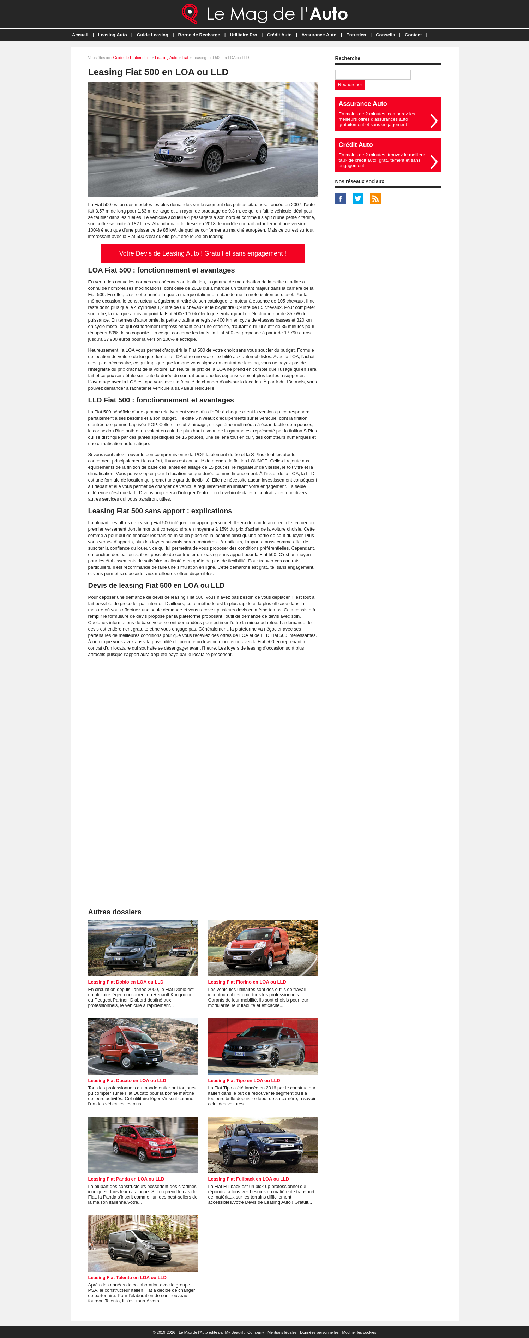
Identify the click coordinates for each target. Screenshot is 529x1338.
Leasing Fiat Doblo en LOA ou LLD (126, 982)
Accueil (80, 34)
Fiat (185, 57)
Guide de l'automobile (131, 57)
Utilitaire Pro (243, 34)
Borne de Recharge (199, 34)
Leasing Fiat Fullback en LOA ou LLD (248, 1179)
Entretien (356, 34)
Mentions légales (282, 1332)
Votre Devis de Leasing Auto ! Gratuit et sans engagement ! (202, 253)
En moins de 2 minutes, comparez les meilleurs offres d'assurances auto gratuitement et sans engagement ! (377, 119)
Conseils (385, 34)
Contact (413, 34)
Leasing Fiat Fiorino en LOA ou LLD (247, 982)
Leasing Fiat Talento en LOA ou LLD (127, 1277)
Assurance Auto (318, 34)
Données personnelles (319, 1332)
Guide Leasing (152, 34)
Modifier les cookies (359, 1332)
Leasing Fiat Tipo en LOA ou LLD (244, 1080)
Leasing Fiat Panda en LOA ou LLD (126, 1179)
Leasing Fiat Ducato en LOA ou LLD (127, 1080)
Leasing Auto (112, 34)
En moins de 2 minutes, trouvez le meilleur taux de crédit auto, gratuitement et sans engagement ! (382, 160)
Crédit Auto (279, 34)
